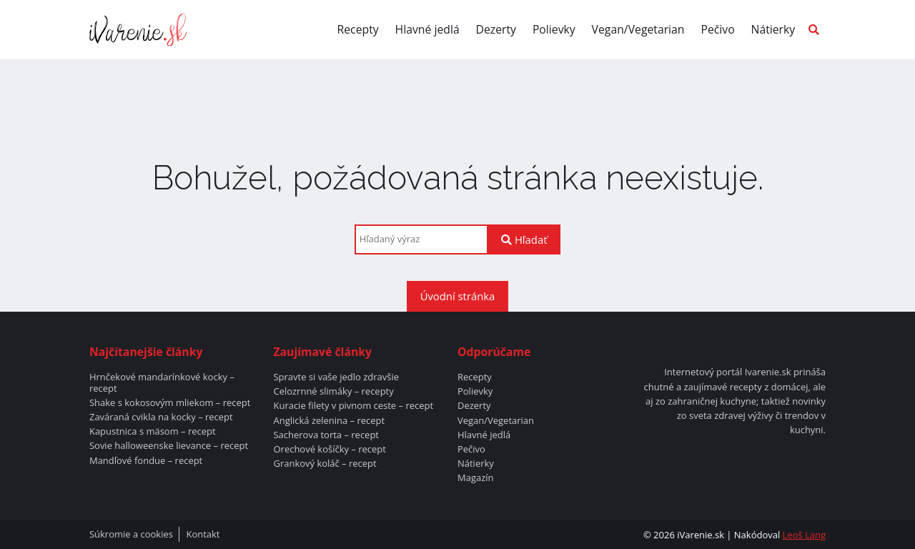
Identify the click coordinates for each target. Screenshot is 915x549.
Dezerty (496, 29)
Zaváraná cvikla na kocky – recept (161, 417)
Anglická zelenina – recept (329, 421)
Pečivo (717, 29)
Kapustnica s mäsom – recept (152, 431)
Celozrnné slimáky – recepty (333, 391)
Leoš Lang (804, 534)
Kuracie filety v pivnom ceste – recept (353, 406)
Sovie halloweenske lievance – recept (168, 446)
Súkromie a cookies (131, 534)
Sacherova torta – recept (326, 435)
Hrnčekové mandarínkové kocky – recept (161, 383)
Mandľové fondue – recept (145, 461)
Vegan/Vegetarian (638, 29)
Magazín (476, 478)
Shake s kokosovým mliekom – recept (169, 403)
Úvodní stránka (457, 296)
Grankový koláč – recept (324, 464)
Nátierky (773, 29)
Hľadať (524, 239)
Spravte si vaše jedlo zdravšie (336, 377)
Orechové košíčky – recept (329, 449)
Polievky (554, 29)
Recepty (358, 29)
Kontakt (202, 534)
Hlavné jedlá (427, 29)
